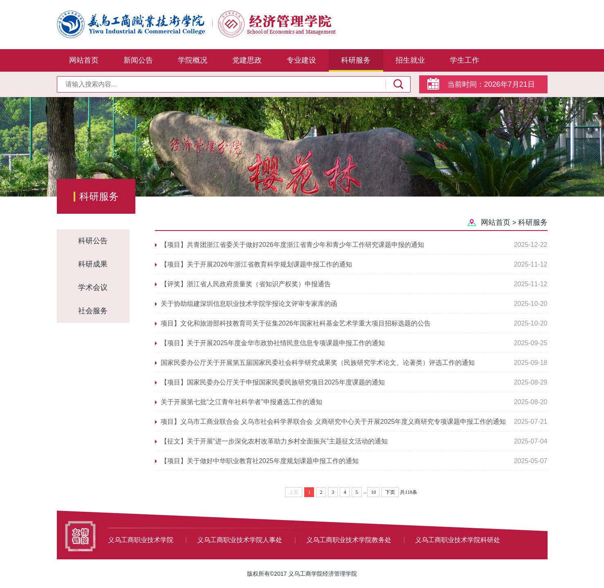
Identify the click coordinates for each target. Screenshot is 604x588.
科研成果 (93, 264)
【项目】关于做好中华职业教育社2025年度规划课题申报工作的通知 (260, 460)
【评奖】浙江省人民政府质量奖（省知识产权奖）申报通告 (246, 283)
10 (373, 492)
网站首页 (84, 60)
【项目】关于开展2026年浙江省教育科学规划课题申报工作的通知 (256, 264)
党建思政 (247, 60)
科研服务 (355, 60)
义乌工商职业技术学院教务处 (349, 539)
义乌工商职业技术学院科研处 (457, 539)
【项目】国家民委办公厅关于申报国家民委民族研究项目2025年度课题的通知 (273, 382)
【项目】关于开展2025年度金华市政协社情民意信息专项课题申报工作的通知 (273, 342)
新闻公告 (138, 60)
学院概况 (192, 60)
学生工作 (464, 60)
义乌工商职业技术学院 (141, 539)
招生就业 (410, 60)
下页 (390, 492)
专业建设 (301, 60)
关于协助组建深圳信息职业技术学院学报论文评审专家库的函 (249, 303)
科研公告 (93, 241)
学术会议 (93, 287)
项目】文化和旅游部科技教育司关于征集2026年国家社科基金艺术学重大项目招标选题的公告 (296, 323)
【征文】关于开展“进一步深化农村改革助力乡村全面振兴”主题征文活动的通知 (274, 441)
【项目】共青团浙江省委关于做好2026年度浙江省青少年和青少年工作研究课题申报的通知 (292, 244)
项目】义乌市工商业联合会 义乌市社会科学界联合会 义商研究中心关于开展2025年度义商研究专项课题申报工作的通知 (333, 421)
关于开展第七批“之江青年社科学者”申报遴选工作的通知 (241, 401)
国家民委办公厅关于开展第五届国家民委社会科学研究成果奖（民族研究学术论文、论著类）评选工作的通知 (318, 362)
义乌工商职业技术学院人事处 (240, 539)
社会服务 (93, 311)
